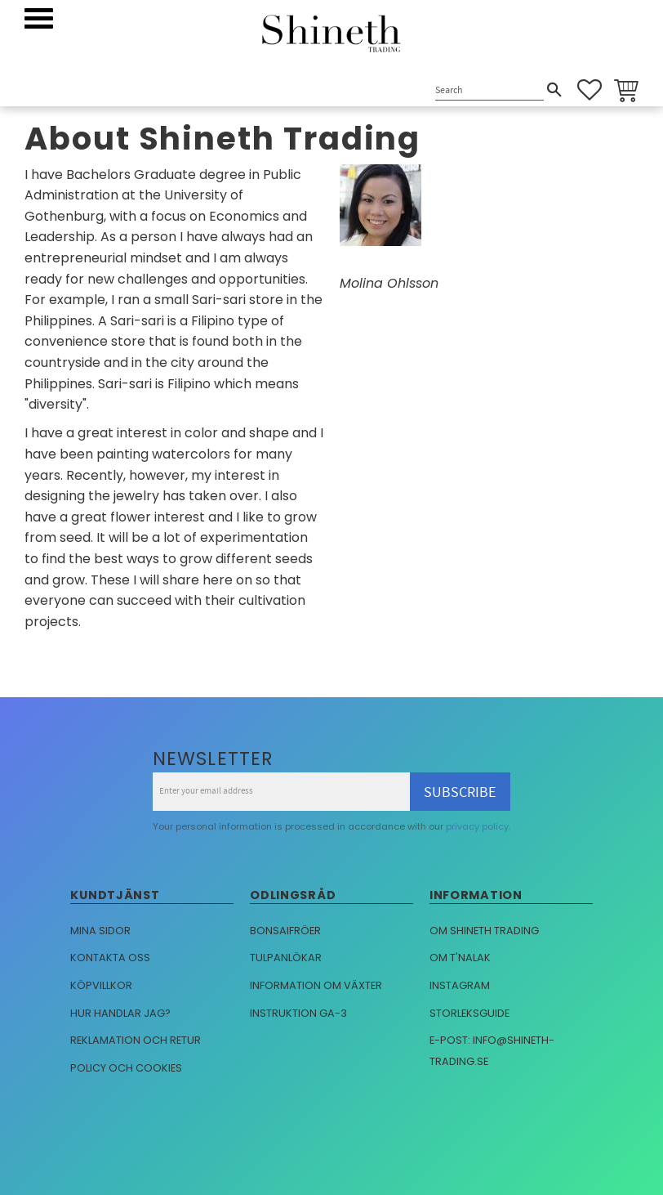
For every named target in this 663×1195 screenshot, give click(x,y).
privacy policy (477, 826)
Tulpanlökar (286, 958)
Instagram (459, 985)
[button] (38, 18)
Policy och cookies (126, 1068)
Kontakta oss (110, 958)
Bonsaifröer (285, 931)
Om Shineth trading (484, 931)
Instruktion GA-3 (298, 1013)
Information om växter (316, 985)
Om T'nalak (460, 958)
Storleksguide (469, 1013)
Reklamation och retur (135, 1040)
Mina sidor (100, 931)
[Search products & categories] (489, 91)
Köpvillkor (101, 985)
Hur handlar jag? (120, 1013)
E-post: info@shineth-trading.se (491, 1050)
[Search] (554, 90)
